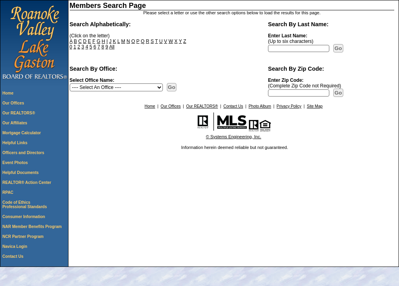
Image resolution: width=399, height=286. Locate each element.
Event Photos (15, 162)
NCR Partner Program (22, 236)
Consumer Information (23, 216)
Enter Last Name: (287, 36)
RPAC (8, 192)
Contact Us (12, 256)
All (111, 47)
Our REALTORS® (18, 113)
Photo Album (259, 106)
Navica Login (14, 246)
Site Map (315, 106)
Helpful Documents (20, 172)
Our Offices (13, 103)
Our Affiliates (14, 123)
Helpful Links (14, 143)
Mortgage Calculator (21, 133)
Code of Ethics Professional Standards (24, 204)
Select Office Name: (92, 80)
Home (8, 93)
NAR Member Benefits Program (32, 226)
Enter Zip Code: (285, 80)
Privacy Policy (289, 106)
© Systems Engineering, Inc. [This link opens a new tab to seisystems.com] (233, 136)
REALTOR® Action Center (26, 182)
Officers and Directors (23, 153)
